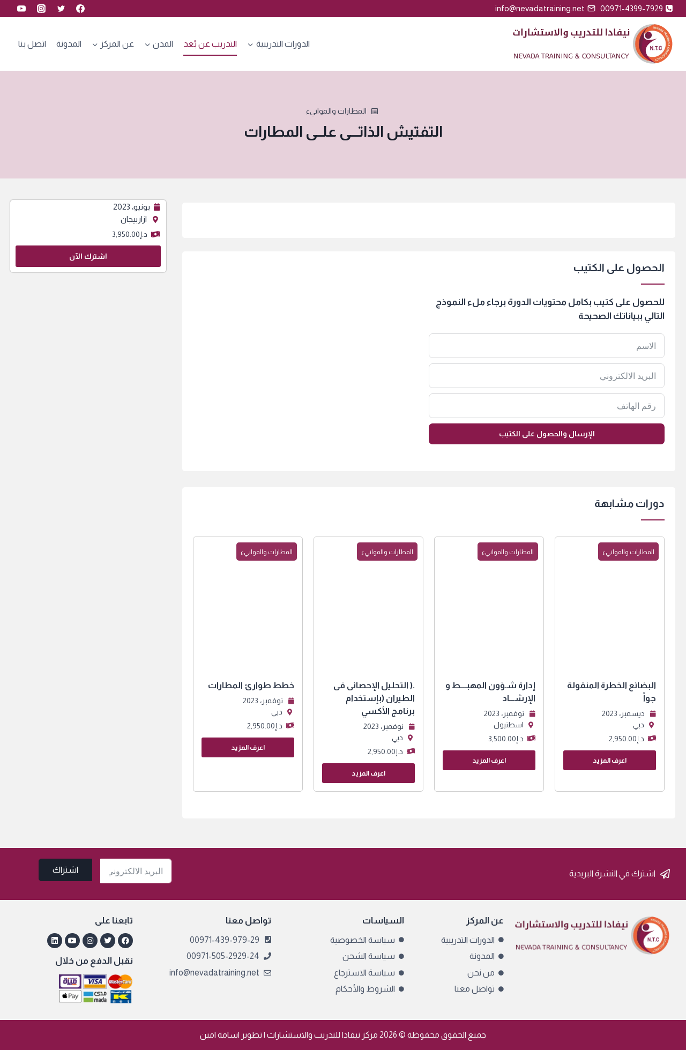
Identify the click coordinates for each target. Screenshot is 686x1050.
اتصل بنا (32, 43)
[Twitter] (61, 8)
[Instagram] (41, 8)
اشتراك (65, 869)
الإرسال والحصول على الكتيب (547, 433)
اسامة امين (220, 1034)
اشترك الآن (88, 256)
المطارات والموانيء (336, 111)
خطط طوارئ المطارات (251, 685)
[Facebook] (80, 8)
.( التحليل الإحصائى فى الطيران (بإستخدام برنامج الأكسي (374, 698)
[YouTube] (21, 8)
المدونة (68, 43)
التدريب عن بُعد (210, 43)
